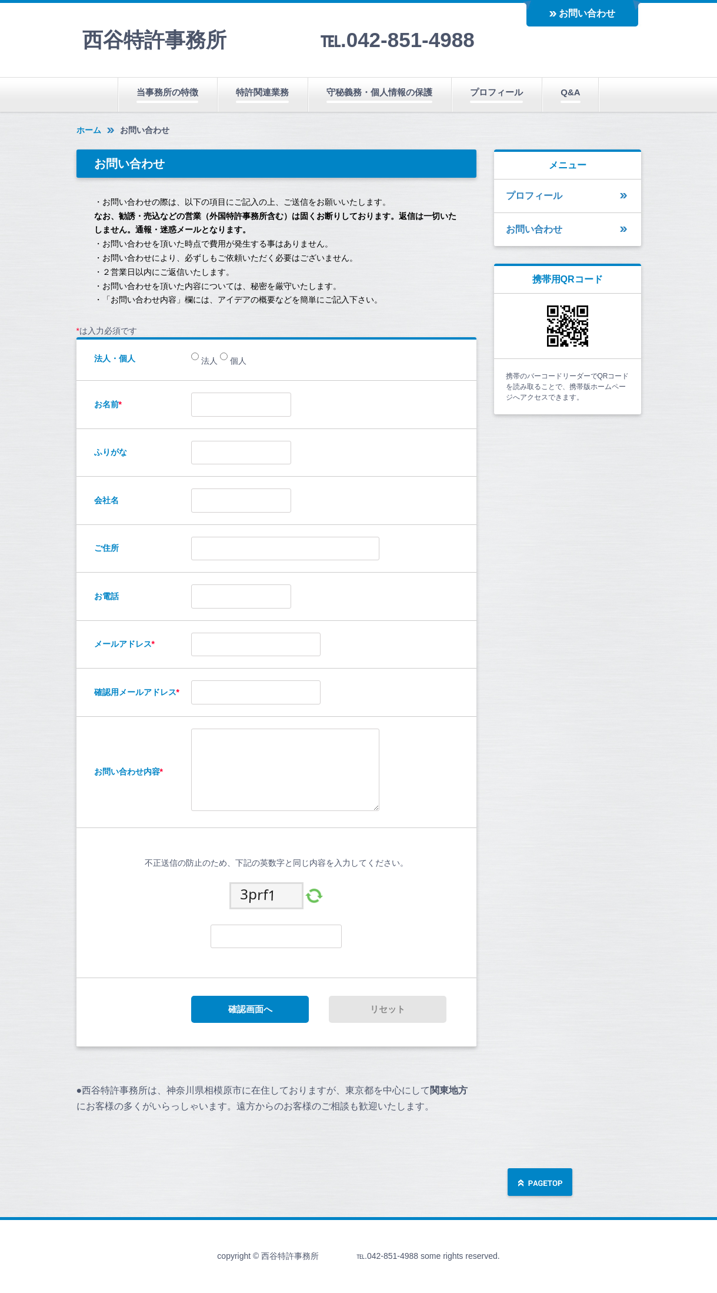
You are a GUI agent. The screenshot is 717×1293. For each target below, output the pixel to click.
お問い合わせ (587, 13)
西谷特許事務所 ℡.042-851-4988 (278, 39)
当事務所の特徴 (167, 92)
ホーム (88, 130)
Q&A (570, 92)
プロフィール (496, 92)
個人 (237, 360)
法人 (208, 360)
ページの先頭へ (540, 1183)
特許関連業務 (262, 92)
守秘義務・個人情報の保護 (379, 92)
